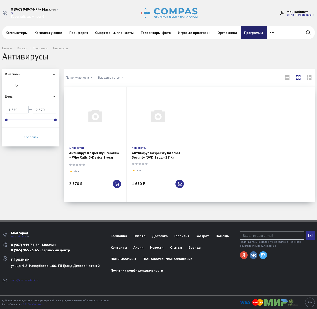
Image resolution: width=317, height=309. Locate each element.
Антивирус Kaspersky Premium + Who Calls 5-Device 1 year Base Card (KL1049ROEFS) (94, 157)
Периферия (78, 32)
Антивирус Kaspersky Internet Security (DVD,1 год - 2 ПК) (156, 155)
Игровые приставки (194, 32)
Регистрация (303, 14)
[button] (35, 9)
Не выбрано (20, 236)
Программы (253, 32)
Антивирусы (76, 147)
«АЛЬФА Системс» (32, 304)
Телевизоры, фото (156, 32)
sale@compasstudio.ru (25, 280)
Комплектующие (48, 32)
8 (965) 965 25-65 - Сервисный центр (40, 250)
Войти (290, 14)
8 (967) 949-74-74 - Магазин (33, 244)
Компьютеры (17, 32)
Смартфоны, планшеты (114, 32)
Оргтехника (227, 32)
